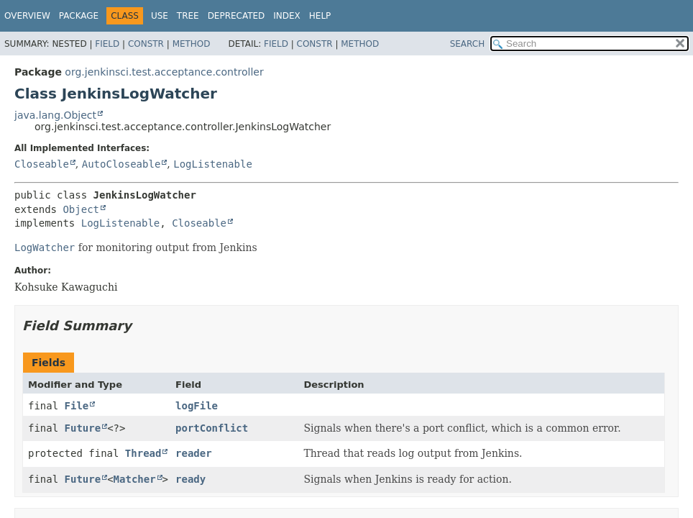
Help (320, 16)
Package (78, 16)
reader (193, 453)
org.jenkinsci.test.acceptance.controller (164, 72)
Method (192, 44)
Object (81, 209)
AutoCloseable (121, 164)
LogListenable (212, 164)
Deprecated (236, 16)
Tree (188, 16)
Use (159, 16)
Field (107, 44)
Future (83, 428)
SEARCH (467, 44)
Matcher (135, 479)
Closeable (41, 164)
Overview (27, 16)
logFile (196, 406)
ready (190, 479)
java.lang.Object (55, 115)
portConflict (211, 428)
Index (286, 16)
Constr (146, 44)
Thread (143, 453)
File (77, 406)
